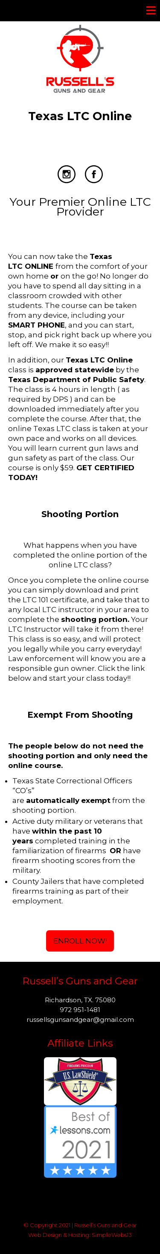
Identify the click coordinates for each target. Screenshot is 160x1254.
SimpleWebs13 (112, 1234)
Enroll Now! (80, 941)
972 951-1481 (80, 1010)
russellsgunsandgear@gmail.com (80, 1019)
